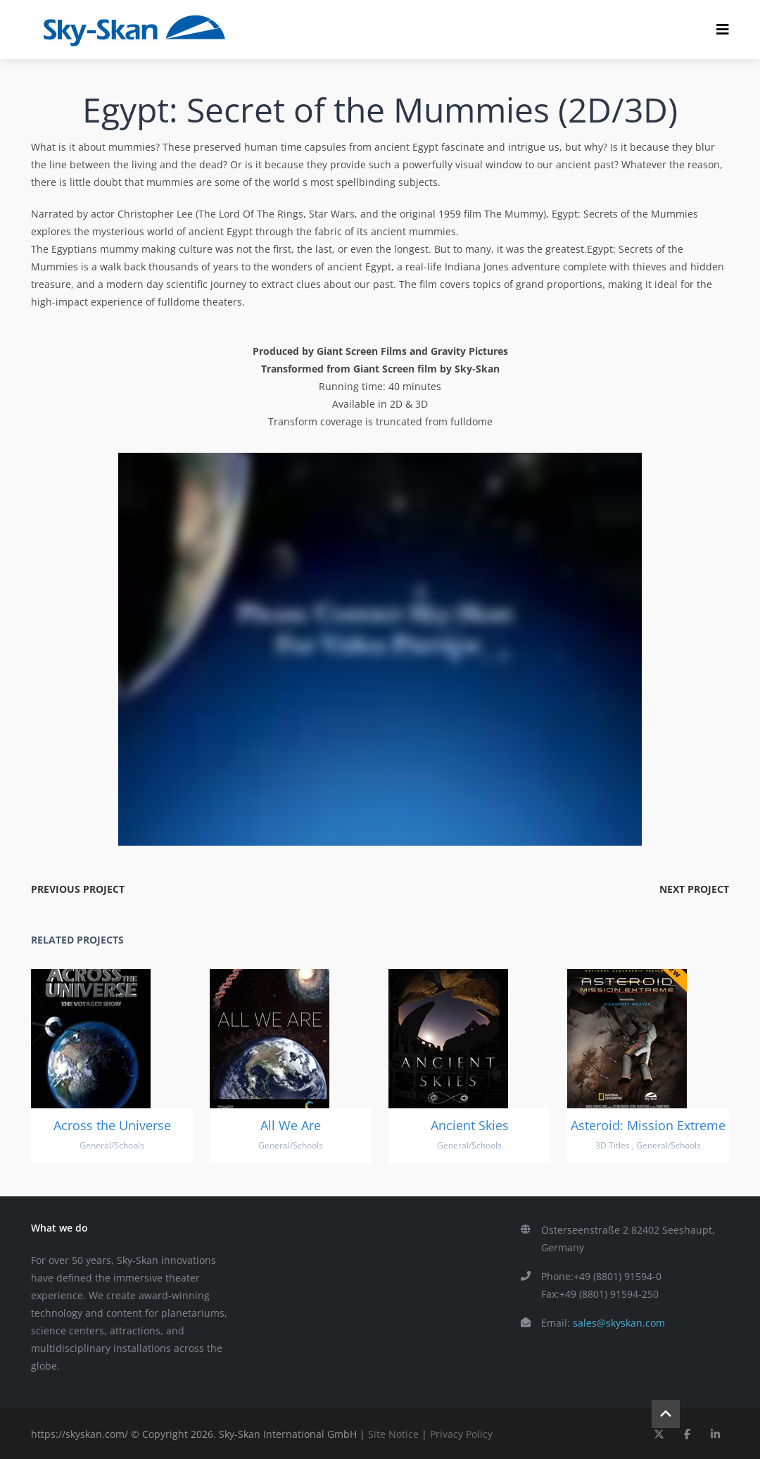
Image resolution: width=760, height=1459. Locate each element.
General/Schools (112, 1145)
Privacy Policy (461, 1434)
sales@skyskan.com (619, 1322)
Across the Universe (112, 1125)
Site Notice (393, 1434)
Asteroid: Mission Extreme (648, 1125)
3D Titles (612, 1145)
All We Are (290, 1125)
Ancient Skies (470, 1125)
